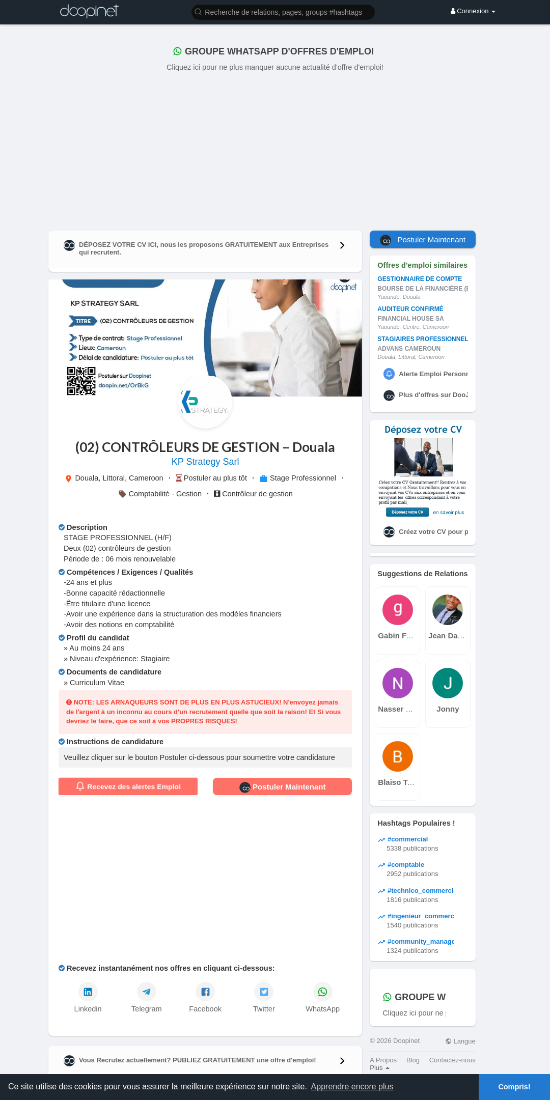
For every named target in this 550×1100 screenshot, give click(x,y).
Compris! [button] (514, 1087)
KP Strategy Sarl (205, 462)
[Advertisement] (275, 149)
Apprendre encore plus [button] (352, 1086)
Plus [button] (380, 1067)
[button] (283, 11)
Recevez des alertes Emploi (128, 786)
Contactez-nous (452, 1060)
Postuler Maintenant (282, 787)
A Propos (383, 1060)
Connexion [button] (473, 11)
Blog (413, 1060)
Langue (460, 1041)
